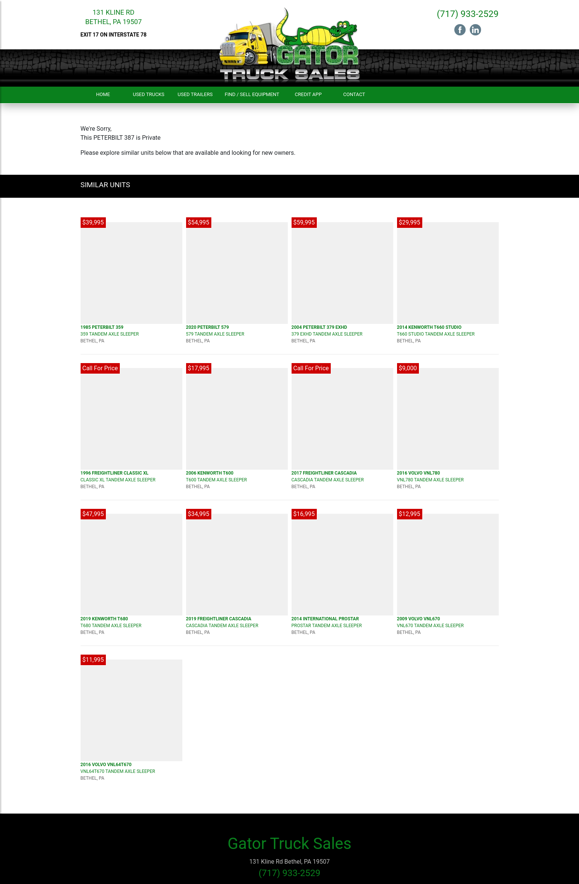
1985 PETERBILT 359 (102, 327)
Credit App (308, 94)
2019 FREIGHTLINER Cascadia (219, 618)
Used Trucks (149, 94)
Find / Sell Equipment (252, 94)
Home (103, 94)
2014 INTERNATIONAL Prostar (325, 618)
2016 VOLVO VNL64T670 (106, 764)
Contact (354, 94)
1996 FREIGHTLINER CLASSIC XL (115, 473)
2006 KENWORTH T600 (210, 473)
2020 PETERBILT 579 (207, 327)
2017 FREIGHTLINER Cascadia (324, 473)
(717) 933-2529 (467, 14)
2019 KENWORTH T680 (104, 618)
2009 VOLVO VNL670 (418, 618)
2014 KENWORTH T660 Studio (429, 327)
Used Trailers (195, 94)
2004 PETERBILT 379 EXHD (319, 327)
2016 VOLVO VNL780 (418, 473)
